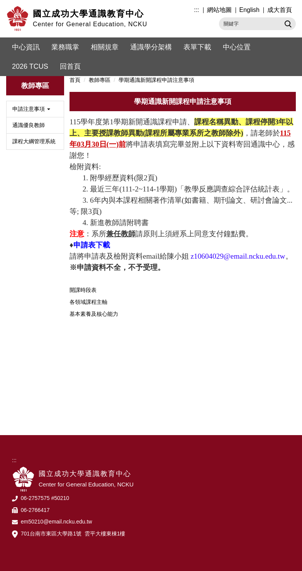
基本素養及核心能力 (94, 314)
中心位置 (237, 47)
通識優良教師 (28, 125)
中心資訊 (26, 47)
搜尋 (287, 23)
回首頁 (70, 66)
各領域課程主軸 (88, 302)
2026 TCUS (30, 66)
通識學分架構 (151, 47)
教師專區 (99, 80)
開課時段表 (83, 290)
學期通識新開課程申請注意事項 (156, 80)
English (249, 10)
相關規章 (105, 47)
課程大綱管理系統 (34, 141)
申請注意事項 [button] (31, 109)
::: (196, 10)
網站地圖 (219, 10)
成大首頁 (279, 10)
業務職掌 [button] (65, 47)
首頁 (75, 80)
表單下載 (197, 47)
